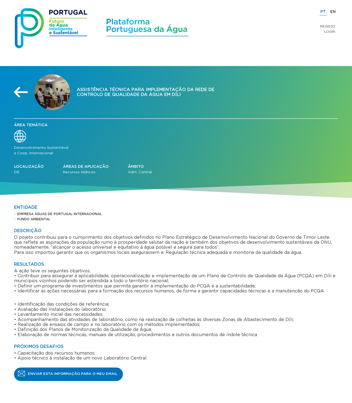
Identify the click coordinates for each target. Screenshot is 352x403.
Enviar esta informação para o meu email (72, 374)
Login (329, 31)
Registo (327, 26)
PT (323, 12)
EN (333, 12)
